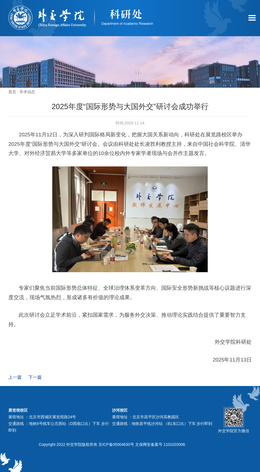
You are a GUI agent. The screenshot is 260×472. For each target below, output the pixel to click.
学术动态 (27, 92)
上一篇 (15, 377)
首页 (12, 92)
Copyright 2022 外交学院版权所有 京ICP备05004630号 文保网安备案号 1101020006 (112, 444)
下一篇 (35, 377)
